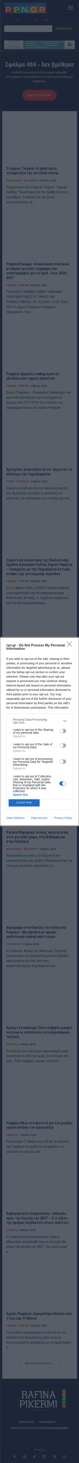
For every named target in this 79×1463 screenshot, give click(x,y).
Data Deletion (16, 818)
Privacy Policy (63, 818)
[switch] (62, 731)
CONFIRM (24, 802)
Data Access (39, 818)
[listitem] (39, 721)
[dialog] (39, 731)
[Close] (71, 646)
